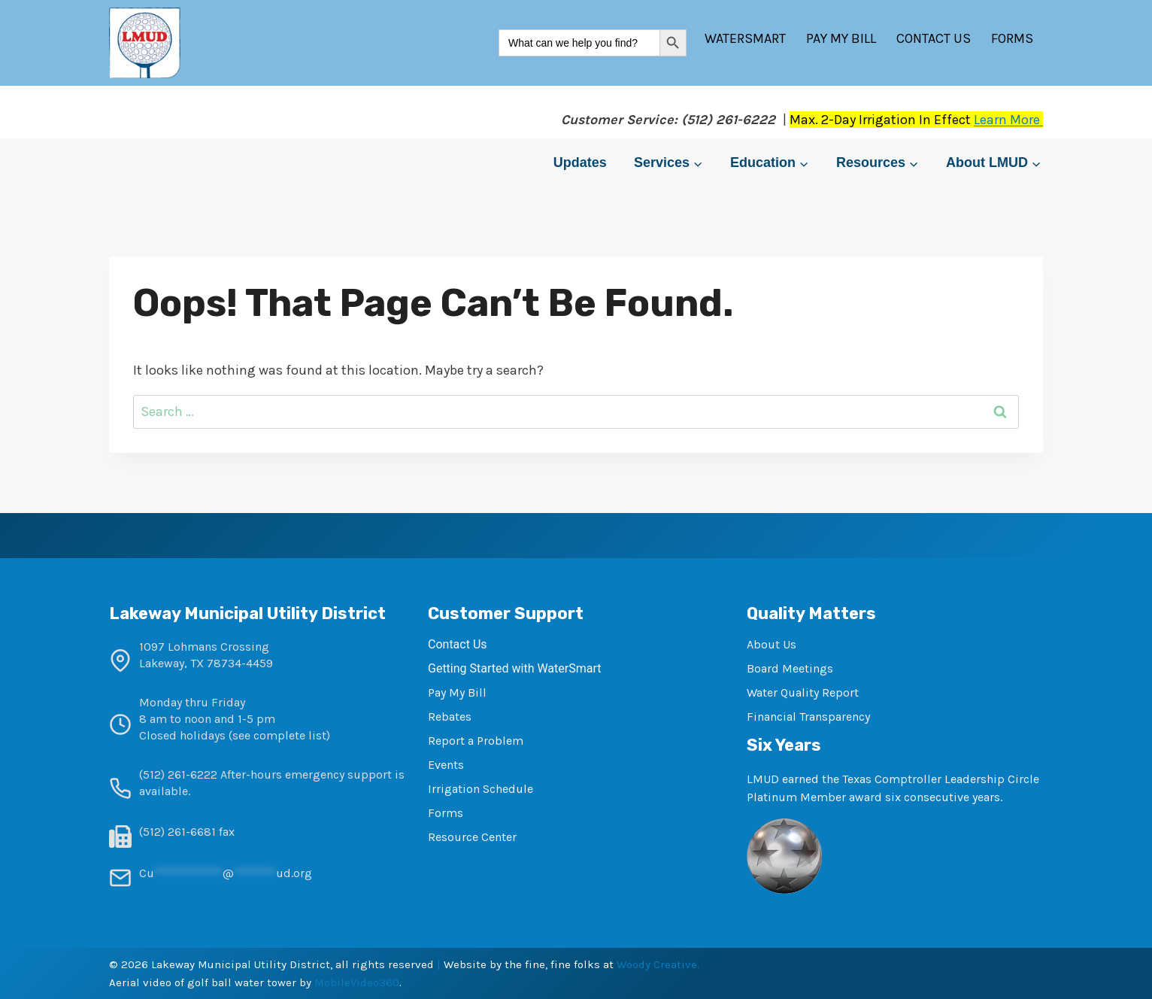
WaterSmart (745, 38)
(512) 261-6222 (178, 774)
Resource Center (472, 837)
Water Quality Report (803, 692)
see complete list (279, 735)
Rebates (449, 716)
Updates (580, 162)
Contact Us (933, 38)
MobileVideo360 (356, 982)
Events (446, 765)
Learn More (1008, 119)
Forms (1012, 38)
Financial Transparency (808, 716)
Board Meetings (790, 668)
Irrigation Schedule (480, 789)
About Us (771, 644)
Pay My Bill (841, 38)
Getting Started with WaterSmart (514, 668)
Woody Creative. (658, 964)
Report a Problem (475, 740)
